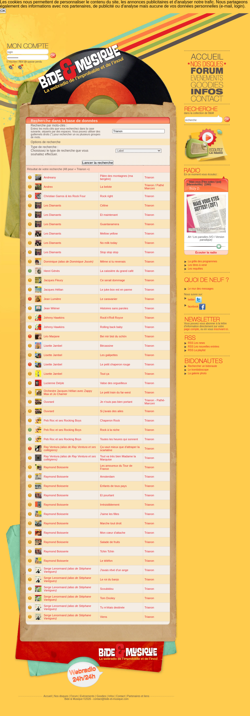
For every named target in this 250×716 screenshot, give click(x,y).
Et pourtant (107, 495)
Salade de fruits (110, 542)
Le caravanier (108, 298)
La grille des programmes (202, 261)
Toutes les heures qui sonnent (119, 439)
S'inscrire (11, 61)
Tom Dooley (107, 598)
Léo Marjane (52, 336)
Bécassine (106, 345)
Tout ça (104, 373)
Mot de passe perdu (30, 61)
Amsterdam (107, 476)
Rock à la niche (110, 429)
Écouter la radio (206, 252)
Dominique (68, 261)
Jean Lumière (52, 298)
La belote (106, 186)
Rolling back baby (111, 327)
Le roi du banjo (109, 579)
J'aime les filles (109, 514)
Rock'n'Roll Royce (111, 317)
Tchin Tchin (107, 551)
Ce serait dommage (112, 280)
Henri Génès (52, 270)
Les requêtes (195, 268)
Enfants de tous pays (113, 485)
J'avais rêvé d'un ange (114, 570)
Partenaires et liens (138, 696)
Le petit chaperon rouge (115, 364)
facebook (196, 306)
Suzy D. (194, 188)
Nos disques (61, 696)
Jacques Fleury (53, 280)
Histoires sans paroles (114, 308)
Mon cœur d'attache (112, 532)
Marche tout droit (111, 523)
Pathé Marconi (154, 187)
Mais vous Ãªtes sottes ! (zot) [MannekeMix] (204, 183)
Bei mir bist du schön (113, 336)
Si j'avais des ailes (111, 411)
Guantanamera (109, 224)
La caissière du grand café (117, 270)
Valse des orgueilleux (113, 383)
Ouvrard (49, 401)
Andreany (50, 177)
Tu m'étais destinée (112, 607)
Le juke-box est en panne (116, 289)
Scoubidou (107, 588)
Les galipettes (109, 355)
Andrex (48, 186)
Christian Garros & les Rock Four (65, 196)
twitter (195, 299)
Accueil (48, 696)
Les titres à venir (197, 265)
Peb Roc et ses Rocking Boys (62, 420)
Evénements (87, 696)
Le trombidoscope (198, 369)
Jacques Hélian (53, 289)
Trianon (149, 177)
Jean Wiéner (52, 308)
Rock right (106, 196)
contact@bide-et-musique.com (111, 699)
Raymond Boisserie (56, 467)
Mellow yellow (109, 233)
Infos (111, 696)
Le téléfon (106, 560)
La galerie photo (197, 373)
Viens (103, 616)
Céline (104, 205)
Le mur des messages (200, 288)
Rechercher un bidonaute (202, 366)
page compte (191, 329)
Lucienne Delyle (54, 383)
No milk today (108, 242)
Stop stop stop (109, 252)
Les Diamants (52, 205)
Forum (74, 696)
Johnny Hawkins (54, 317)
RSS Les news (196, 343)
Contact (120, 696)
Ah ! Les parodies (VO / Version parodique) (206, 238)
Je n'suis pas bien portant (116, 401)
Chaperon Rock (110, 420)
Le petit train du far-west (115, 392)
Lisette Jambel (53, 345)
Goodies (101, 696)
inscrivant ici (221, 329)
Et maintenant (109, 214)
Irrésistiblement (110, 504)
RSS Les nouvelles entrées (203, 346)
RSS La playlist (197, 350)
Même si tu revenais (113, 261)
